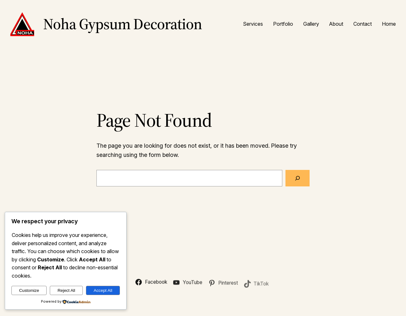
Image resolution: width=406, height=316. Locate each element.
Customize (29, 290)
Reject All (66, 290)
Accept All (103, 290)
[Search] (297, 178)
